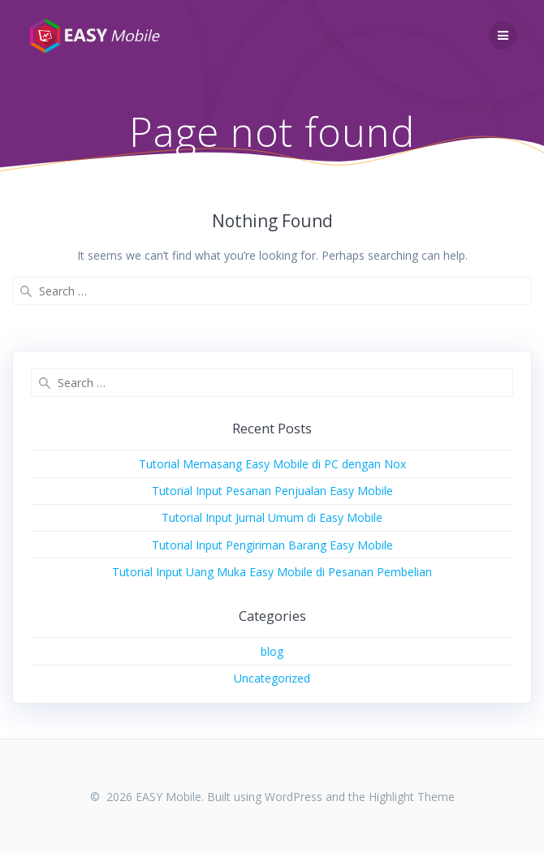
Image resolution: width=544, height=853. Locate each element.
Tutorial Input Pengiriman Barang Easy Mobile (272, 545)
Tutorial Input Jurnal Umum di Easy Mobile (272, 517)
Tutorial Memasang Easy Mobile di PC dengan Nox (272, 464)
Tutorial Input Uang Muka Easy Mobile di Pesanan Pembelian (272, 571)
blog (272, 651)
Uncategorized (272, 678)
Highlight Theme (412, 796)
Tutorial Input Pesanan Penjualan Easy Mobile (272, 490)
